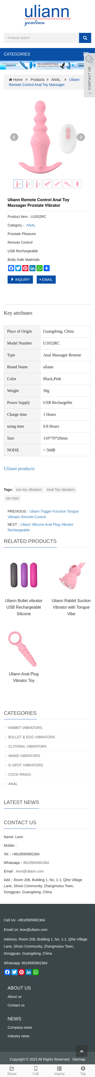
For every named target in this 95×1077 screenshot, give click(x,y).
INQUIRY (20, 280)
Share (12, 1070)
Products (38, 80)
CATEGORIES (17, 54)
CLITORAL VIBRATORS (27, 746)
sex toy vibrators (29, 490)
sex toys (12, 498)
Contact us (16, 1005)
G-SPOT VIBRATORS (25, 765)
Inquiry (59, 1070)
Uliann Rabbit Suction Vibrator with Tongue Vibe (71, 607)
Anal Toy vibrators (61, 490)
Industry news (18, 1036)
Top (83, 1070)
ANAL (56, 80)
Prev (14, 137)
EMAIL (46, 280)
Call (36, 1070)
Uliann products (19, 468)
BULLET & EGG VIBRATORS (31, 737)
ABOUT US (19, 988)
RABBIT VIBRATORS (25, 728)
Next (81, 137)
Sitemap (78, 1059)
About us (15, 997)
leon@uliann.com (30, 871)
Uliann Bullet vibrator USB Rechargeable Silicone (24, 607)
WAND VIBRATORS (24, 756)
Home (18, 80)
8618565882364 (36, 863)
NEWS (14, 1018)
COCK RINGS (19, 774)
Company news (20, 1027)
